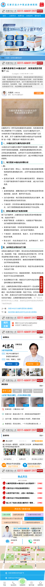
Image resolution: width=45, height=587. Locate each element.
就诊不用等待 (13, 466)
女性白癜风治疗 (16, 58)
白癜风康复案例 (18, 514)
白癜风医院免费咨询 (33, 522)
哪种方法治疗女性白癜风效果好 (26, 324)
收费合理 (22, 459)
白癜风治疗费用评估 (11, 522)
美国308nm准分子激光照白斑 (12, 518)
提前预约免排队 (34, 466)
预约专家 (31, 583)
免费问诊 (21, 16)
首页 (4, 16)
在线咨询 (29, 16)
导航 (2, 58)
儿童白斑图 (6, 514)
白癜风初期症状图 (34, 514)
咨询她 (38, 93)
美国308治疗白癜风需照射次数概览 (20, 308)
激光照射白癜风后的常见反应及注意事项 (22, 312)
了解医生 (12, 364)
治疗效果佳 (8, 459)
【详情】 (40, 483)
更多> (41, 337)
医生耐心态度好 (37, 459)
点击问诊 (33, 364)
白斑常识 (12, 16)
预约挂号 (38, 16)
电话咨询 (13, 583)
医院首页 (40, 583)
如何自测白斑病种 (34, 518)
